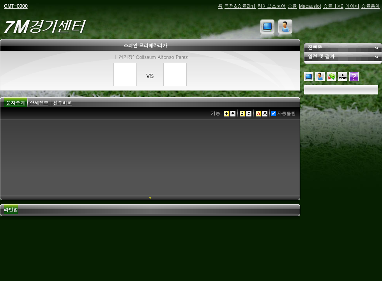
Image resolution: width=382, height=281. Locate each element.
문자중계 (15, 102)
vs (150, 74)
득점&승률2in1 (240, 5)
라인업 (11, 209)
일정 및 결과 (321, 56)
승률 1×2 (333, 5)
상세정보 (39, 102)
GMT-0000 (16, 5)
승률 (292, 5)
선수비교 (62, 102)
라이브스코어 (272, 5)
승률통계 (370, 5)
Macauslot (310, 5)
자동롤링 (286, 113)
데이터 (352, 5)
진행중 (315, 47)
